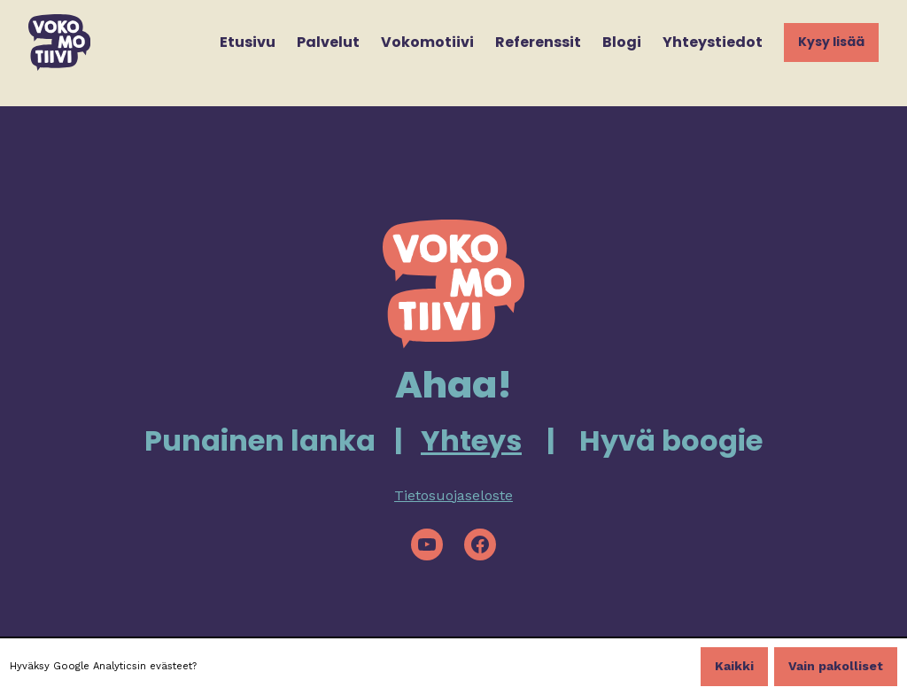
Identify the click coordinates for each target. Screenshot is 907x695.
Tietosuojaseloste (453, 495)
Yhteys (471, 440)
